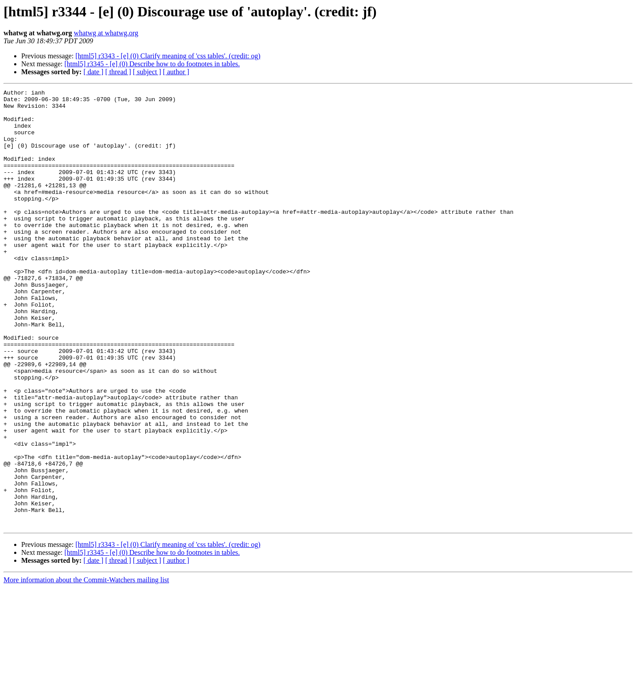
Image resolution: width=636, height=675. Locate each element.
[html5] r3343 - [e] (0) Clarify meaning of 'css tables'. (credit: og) (168, 56)
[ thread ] (118, 72)
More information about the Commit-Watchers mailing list (86, 667)
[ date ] (93, 72)
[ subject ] (147, 72)
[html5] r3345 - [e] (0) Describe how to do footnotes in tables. (152, 64)
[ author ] (176, 72)
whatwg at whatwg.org (106, 33)
